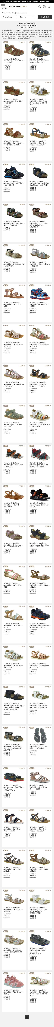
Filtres (45, 17)
